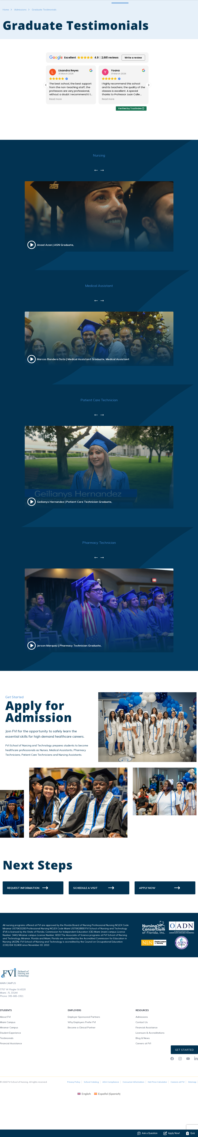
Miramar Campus (9, 1054)
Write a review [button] (133, 84)
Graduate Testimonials (44, 36)
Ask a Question (147, 1133)
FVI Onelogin (166, 10)
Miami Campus (7, 1049)
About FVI (5, 1044)
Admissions (20, 36)
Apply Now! (171, 1133)
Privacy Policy (73, 1109)
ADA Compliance (110, 1109)
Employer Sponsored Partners (84, 1044)
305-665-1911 (15, 1023)
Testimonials (6, 1065)
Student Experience (10, 1059)
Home (6, 36)
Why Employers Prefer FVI (82, 1049)
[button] (148, 112)
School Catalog (91, 1109)
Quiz (190, 1133)
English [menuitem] (86, 1121)
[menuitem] (84, 1120)
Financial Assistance (11, 1070)
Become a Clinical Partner (81, 1054)
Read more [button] (55, 126)
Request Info (184, 10)
